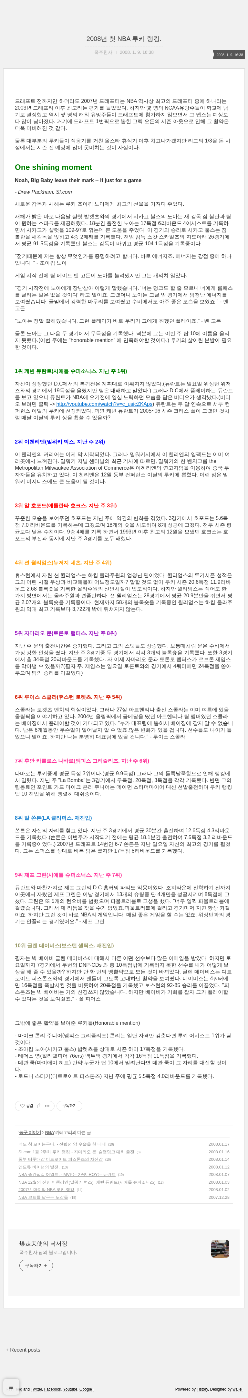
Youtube (70, 1389)
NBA (49, 1132)
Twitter (36, 1389)
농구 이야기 (30, 1132)
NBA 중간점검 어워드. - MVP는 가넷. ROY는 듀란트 (67, 1174)
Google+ (86, 1389)
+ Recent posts (22, 1350)
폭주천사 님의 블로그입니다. (48, 1252)
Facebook (52, 1389)
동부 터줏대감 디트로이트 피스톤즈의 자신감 (60, 1159)
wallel (238, 1389)
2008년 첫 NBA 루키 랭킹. (124, 38)
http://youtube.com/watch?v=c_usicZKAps (104, 404)
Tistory (202, 1389)
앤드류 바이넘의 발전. (39, 1167)
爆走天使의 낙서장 (43, 1243)
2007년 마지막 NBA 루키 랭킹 (46, 1189)
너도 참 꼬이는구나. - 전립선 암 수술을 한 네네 (62, 1144)
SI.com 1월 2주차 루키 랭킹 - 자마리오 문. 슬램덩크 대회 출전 (76, 1151)
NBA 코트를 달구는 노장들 (43, 1197)
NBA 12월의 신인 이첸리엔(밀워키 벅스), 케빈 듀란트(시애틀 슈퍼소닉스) (87, 1182)
